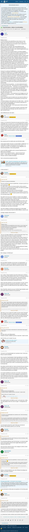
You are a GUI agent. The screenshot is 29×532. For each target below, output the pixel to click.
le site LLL (11, 21)
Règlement (9, 527)
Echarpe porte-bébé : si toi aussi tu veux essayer (11, 481)
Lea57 (3, 29)
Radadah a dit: (4, 412)
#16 (27, 498)
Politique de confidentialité (17, 527)
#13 (27, 433)
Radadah (6, 346)
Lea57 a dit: (3, 179)
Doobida (6, 172)
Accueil (26, 527)
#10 (27, 351)
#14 (27, 455)
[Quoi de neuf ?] (25, 1)
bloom (5, 493)
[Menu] (1, 1)
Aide (23, 527)
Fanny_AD (6, 293)
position (2, 30)
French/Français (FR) (12, 525)
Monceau (6, 268)
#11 (27, 385)
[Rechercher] (27, 1)
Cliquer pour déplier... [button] (14, 232)
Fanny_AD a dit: (4, 327)
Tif (4, 115)
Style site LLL (4, 525)
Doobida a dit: (3, 457)
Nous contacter (3, 527)
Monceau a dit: (4, 300)
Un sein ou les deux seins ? (11, 340)
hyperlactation (23, 29)
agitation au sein (17, 29)
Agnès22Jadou (7, 450)
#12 (27, 410)
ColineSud (6, 215)
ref (5, 30)
